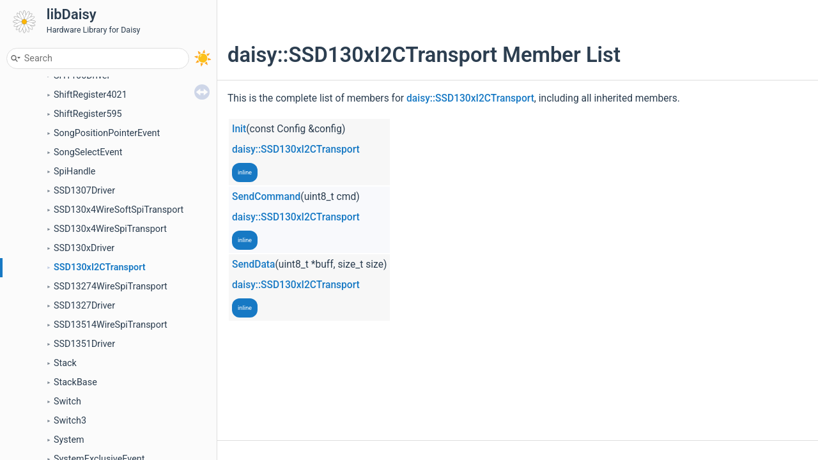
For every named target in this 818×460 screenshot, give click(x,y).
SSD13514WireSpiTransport (110, 324)
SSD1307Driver (84, 190)
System (69, 439)
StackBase (75, 382)
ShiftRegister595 (88, 114)
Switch (67, 401)
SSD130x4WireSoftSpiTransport (118, 209)
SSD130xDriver (84, 248)
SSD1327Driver (84, 305)
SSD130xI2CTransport (100, 267)
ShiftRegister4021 (90, 94)
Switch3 (70, 420)
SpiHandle (74, 171)
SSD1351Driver (84, 344)
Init (239, 129)
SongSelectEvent (88, 152)
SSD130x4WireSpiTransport (110, 229)
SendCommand (266, 197)
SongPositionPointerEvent (107, 133)
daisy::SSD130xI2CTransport (470, 98)
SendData (253, 264)
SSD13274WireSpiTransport (110, 286)
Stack (65, 363)
